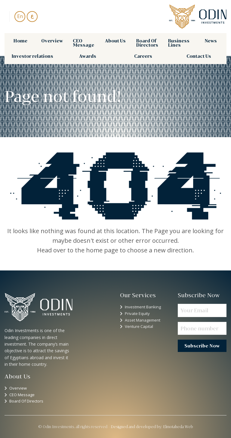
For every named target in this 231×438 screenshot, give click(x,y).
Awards (87, 56)
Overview (52, 40)
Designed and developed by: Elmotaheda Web (152, 426)
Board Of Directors (147, 43)
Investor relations (32, 56)
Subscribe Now (202, 345)
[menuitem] (20, 43)
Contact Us (198, 56)
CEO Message (83, 43)
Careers (143, 56)
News (211, 40)
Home (20, 40)
